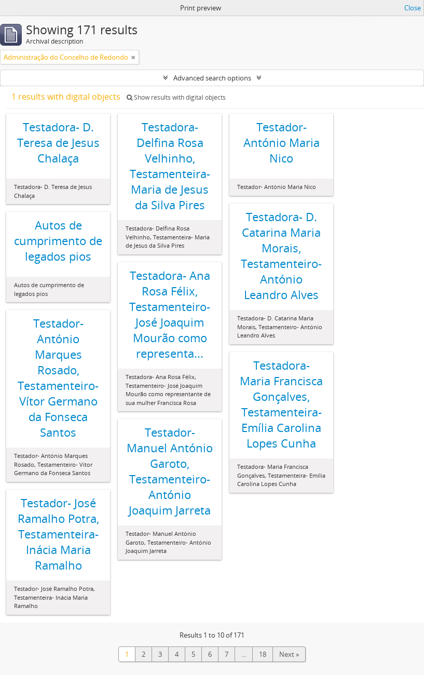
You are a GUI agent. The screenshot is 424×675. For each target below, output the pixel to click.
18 (262, 654)
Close (412, 7)
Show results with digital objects (176, 97)
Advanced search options (212, 78)
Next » (289, 654)
